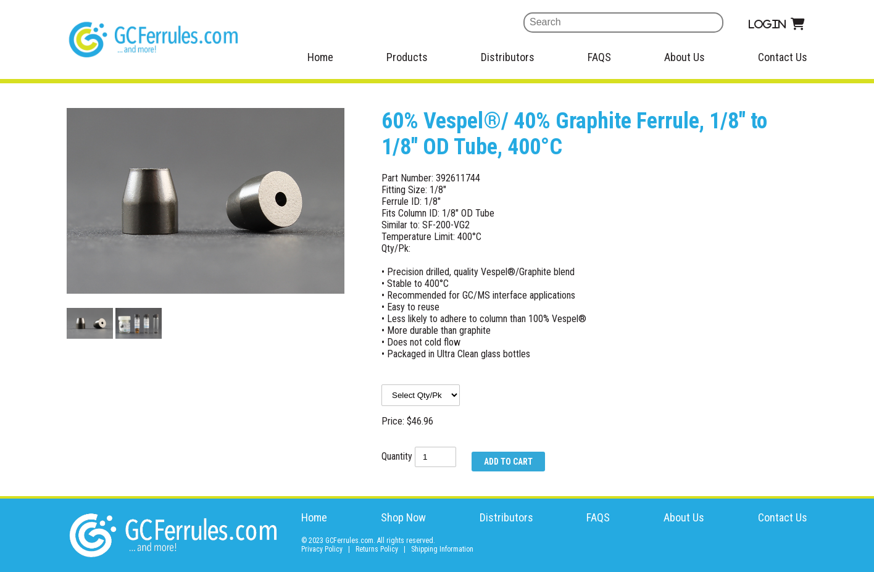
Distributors (508, 57)
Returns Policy (377, 549)
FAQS (599, 57)
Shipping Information (442, 549)
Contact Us (782, 57)
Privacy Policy (322, 549)
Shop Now (403, 517)
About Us (684, 57)
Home (320, 57)
